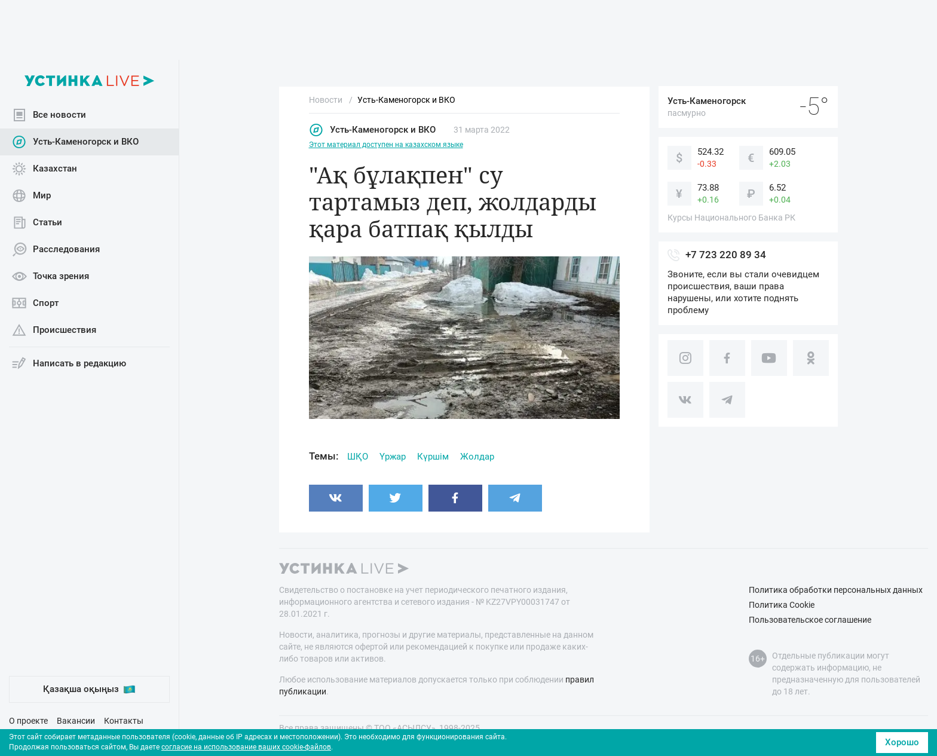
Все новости (49, 115)
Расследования (56, 249)
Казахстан (44, 168)
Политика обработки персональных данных (836, 590)
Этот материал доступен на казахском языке (386, 144)
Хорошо (902, 742)
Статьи (37, 222)
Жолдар (477, 456)
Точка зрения (50, 276)
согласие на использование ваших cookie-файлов (246, 747)
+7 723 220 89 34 (725, 255)
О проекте (28, 721)
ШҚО (357, 456)
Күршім (433, 456)
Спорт (35, 303)
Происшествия (54, 330)
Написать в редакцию (69, 363)
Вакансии (76, 721)
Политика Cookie (781, 605)
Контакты (123, 721)
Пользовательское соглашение (810, 620)
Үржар (392, 456)
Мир (31, 195)
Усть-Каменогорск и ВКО (75, 141)
